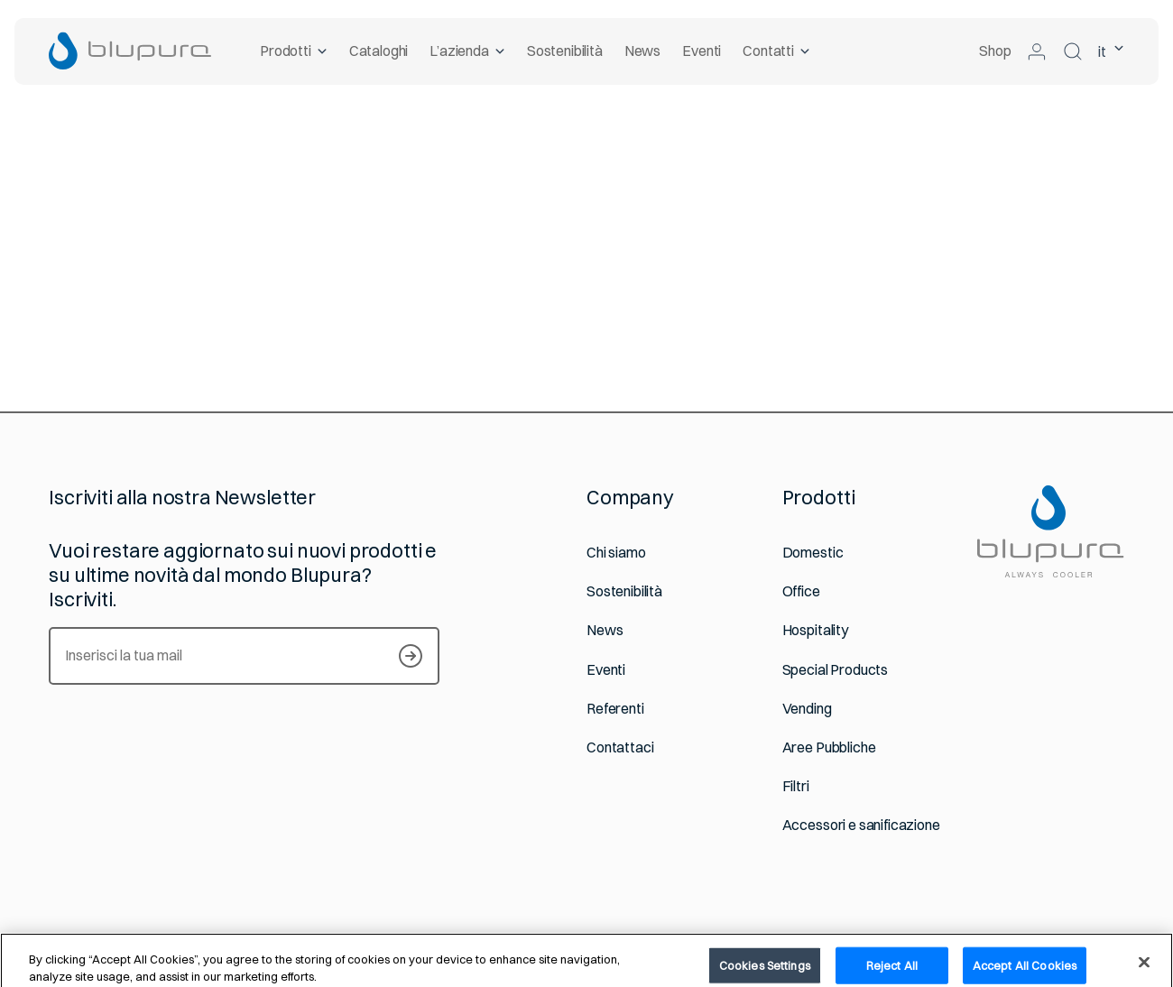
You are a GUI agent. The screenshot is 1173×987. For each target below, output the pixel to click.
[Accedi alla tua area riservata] (1037, 51)
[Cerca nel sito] (1073, 51)
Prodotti (294, 51)
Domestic (813, 552)
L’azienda (468, 51)
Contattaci (619, 747)
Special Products (835, 669)
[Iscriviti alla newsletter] (410, 655)
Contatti (777, 51)
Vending (807, 708)
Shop (995, 51)
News (642, 51)
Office (801, 591)
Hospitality (815, 630)
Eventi (701, 51)
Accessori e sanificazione (861, 825)
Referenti (615, 708)
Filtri (795, 786)
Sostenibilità (565, 51)
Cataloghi (379, 51)
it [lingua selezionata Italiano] (1111, 51)
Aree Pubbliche (829, 747)
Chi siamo (616, 552)
